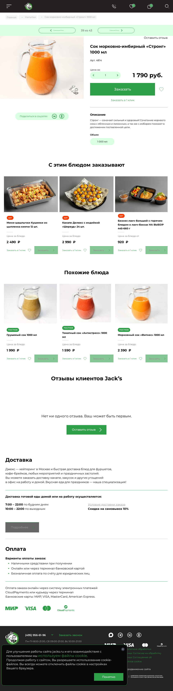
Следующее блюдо (114, 30)
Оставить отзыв (156, 38)
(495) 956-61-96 (35, 631)
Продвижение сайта (138, 665)
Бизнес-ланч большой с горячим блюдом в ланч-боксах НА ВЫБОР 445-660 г (141, 225)
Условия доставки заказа (106, 501)
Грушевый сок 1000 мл (26, 331)
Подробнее (19, 524)
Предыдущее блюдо (59, 30)
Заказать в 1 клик (123, 101)
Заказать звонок (70, 631)
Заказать (122, 90)
